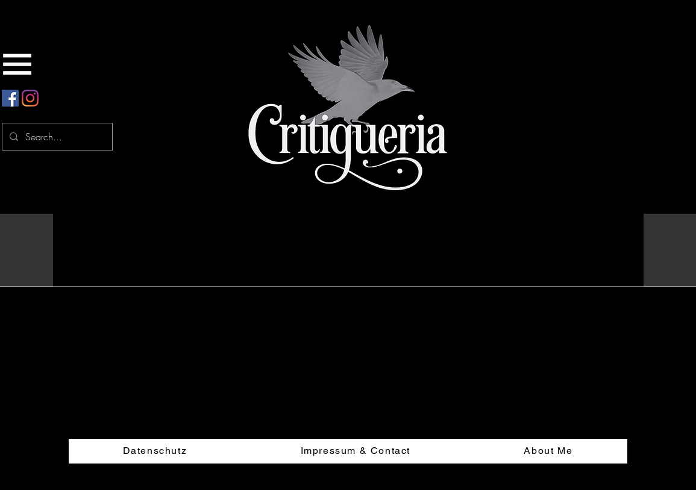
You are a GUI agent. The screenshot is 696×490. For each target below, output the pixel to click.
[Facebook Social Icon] (10, 98)
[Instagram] (30, 98)
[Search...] (56, 136)
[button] (616, 220)
